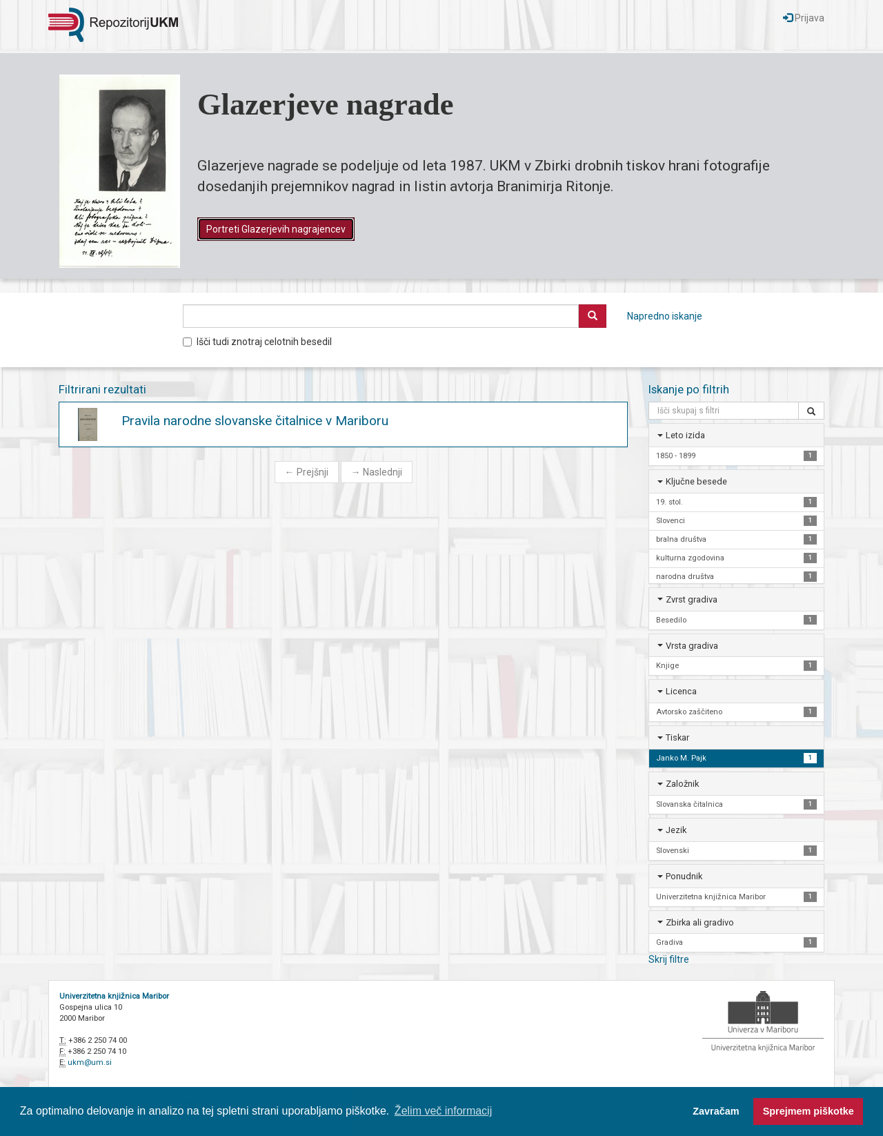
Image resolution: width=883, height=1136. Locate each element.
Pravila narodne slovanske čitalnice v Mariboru (254, 421)
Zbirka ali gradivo (700, 922)
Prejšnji (306, 472)
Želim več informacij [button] (443, 1111)
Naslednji (376, 472)
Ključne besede (696, 481)
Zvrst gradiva (691, 599)
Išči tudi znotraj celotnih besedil (257, 341)
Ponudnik (684, 876)
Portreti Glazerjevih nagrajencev (276, 229)
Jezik (676, 830)
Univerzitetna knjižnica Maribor (114, 996)
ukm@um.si (90, 1062)
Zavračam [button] (716, 1111)
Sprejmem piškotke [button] (808, 1111)
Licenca (681, 691)
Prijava (803, 17)
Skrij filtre (668, 959)
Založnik (682, 783)
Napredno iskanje (664, 316)
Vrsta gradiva (692, 645)
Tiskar (677, 737)
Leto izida (685, 435)
